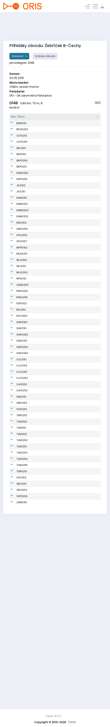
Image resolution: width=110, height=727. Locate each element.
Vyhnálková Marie (43, 392)
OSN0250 (22, 350)
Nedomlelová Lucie (44, 631)
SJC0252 (22, 499)
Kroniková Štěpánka (38, 409)
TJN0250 (22, 591)
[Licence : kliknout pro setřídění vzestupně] (91, 119)
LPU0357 (21, 288)
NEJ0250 (22, 328)
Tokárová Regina (42, 322)
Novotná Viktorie (42, 591)
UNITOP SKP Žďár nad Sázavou (69, 383)
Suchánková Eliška (43, 364)
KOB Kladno (66, 163)
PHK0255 (22, 373)
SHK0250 (22, 430)
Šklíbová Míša (40, 581)
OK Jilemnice (67, 219)
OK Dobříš (65, 201)
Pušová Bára (39, 288)
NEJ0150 (21, 314)
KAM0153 (22, 241)
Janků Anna (39, 499)
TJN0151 (21, 571)
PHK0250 (22, 364)
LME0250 (22, 270)
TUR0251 (21, 639)
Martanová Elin (41, 647)
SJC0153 (21, 479)
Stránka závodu (45, 56)
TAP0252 (21, 553)
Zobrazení (18, 56)
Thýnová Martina (42, 459)
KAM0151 (21, 233)
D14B (13, 103)
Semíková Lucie (42, 247)
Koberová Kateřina (43, 278)
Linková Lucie (40, 639)
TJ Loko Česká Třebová (68, 148)
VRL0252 (21, 667)
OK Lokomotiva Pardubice (68, 278)
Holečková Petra (42, 430)
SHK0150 (21, 410)
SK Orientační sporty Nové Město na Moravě (67, 350)
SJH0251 (21, 509)
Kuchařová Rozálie (43, 489)
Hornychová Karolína (39, 621)
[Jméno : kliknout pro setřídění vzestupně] (44, 119)
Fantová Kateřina (43, 211)
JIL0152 (20, 219)
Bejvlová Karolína (43, 270)
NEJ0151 (21, 322)
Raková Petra (40, 439)
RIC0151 (21, 392)
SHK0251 (21, 439)
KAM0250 (22, 247)
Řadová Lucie (40, 191)
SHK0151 (21, 420)
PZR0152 (21, 383)
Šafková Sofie (40, 241)
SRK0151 (21, 529)
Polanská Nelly (41, 383)
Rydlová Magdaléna (39, 601)
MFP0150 (21, 296)
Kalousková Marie (43, 171)
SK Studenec (67, 547)
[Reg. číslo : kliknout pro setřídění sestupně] (20, 119)
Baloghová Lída (42, 561)
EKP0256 (21, 211)
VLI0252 (21, 647)
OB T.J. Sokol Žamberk (66, 687)
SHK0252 (22, 449)
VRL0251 (21, 657)
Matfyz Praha (67, 296)
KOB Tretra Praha (69, 553)
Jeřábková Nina (42, 129)
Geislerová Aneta (43, 163)
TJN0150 (21, 561)
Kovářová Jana (41, 149)
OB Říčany (65, 392)
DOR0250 (22, 201)
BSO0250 (22, 139)
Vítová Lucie (39, 139)
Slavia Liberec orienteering (67, 647)
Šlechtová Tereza (42, 262)
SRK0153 (21, 539)
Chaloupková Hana (44, 253)
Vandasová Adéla (43, 373)
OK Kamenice (67, 233)
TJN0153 (21, 581)
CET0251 (21, 149)
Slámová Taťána (42, 350)
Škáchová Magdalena (39, 233)
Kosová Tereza (41, 529)
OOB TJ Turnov (68, 639)
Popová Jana (40, 553)
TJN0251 (21, 601)
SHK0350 (22, 459)
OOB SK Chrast (68, 156)
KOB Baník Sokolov (65, 138)
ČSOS (72, 722)
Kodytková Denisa (43, 449)
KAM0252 (22, 253)
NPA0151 (21, 336)
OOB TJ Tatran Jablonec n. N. (68, 561)
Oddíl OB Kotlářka (64, 171)
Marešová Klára (42, 328)
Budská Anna (40, 611)
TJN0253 (21, 611)
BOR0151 (21, 129)
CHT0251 (21, 156)
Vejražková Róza (42, 469)
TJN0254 (21, 621)
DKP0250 (22, 181)
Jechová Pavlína (42, 219)
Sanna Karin (39, 181)
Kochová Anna (41, 479)
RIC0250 (21, 400)
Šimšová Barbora (42, 296)
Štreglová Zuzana (43, 657)
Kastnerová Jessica (39, 201)
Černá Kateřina (41, 304)
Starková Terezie (42, 156)
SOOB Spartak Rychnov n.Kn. (67, 529)
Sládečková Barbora (39, 400)
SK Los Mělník (67, 270)
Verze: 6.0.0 (53, 716)
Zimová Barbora (42, 420)
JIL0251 (20, 225)
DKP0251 (21, 191)
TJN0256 (22, 631)
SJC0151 (21, 469)
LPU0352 (21, 278)
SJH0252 (22, 519)
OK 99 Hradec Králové (67, 364)
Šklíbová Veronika (43, 539)
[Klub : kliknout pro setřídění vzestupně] (70, 119)
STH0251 (21, 547)
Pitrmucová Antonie (44, 225)
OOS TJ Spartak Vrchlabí (69, 657)
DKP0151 (21, 171)
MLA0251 (21, 304)
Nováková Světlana (44, 336)
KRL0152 (21, 262)
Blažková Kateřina (43, 519)
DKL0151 (21, 163)
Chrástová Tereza (43, 547)
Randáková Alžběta (44, 667)
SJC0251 (21, 489)
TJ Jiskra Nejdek (69, 314)
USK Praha (65, 677)
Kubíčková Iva (40, 687)
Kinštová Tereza (42, 509)
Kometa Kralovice (65, 262)
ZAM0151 (21, 687)
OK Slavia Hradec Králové (69, 409)
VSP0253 (21, 677)
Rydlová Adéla (41, 571)
